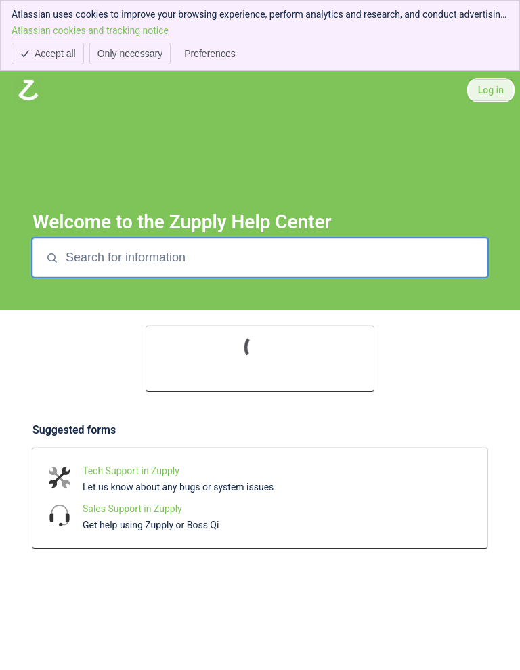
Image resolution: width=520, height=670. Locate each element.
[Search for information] (275, 257)
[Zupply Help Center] (28, 90)
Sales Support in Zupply (132, 508)
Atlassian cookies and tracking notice (90, 30)
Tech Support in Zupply (131, 470)
